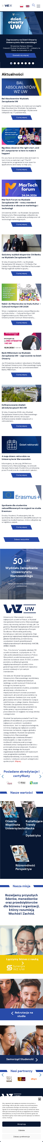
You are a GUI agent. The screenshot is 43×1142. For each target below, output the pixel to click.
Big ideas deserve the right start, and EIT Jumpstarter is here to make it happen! (20, 150)
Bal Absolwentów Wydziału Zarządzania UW (15, 100)
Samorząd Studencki (22, 1059)
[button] (39, 1099)
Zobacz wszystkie (21, 539)
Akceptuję (21, 1124)
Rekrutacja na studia (22, 1014)
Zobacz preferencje (21, 1137)
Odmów (21, 1130)
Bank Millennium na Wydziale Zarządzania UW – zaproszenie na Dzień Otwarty (21, 356)
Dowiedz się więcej (21, 55)
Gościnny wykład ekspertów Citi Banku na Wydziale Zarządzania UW (21, 256)
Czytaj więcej (21, 117)
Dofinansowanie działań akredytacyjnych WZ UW (14, 406)
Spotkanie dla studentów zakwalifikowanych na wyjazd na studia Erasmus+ (21, 508)
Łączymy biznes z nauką (22, 959)
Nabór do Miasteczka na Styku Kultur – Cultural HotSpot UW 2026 (21, 305)
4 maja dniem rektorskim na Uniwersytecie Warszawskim (16, 458)
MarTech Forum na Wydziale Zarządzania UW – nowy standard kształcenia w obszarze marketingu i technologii (20, 204)
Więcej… (18, 761)
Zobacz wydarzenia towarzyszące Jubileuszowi (22, 585)
